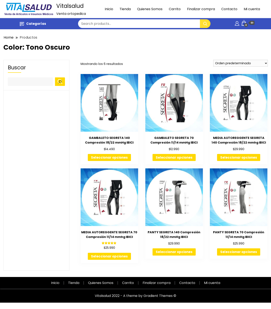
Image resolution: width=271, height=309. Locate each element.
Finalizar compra (201, 9)
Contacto (229, 9)
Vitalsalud (70, 6)
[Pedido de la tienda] (240, 63)
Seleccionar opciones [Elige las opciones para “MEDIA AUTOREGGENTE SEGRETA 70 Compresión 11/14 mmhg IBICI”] (109, 256)
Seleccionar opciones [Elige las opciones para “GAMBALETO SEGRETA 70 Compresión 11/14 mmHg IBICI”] (174, 157)
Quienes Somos (149, 9)
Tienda (125, 9)
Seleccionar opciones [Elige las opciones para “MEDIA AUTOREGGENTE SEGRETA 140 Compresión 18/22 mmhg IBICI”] (238, 157)
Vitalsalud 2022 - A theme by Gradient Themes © (135, 295)
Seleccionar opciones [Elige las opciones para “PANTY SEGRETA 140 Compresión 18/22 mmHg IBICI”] (174, 252)
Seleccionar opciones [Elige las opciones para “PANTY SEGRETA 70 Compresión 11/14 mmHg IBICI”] (238, 252)
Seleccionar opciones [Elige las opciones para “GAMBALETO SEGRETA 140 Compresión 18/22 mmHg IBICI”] (109, 157)
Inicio (109, 9)
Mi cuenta (252, 9)
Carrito (175, 9)
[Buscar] (60, 81)
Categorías (33, 23)
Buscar (17, 67)
